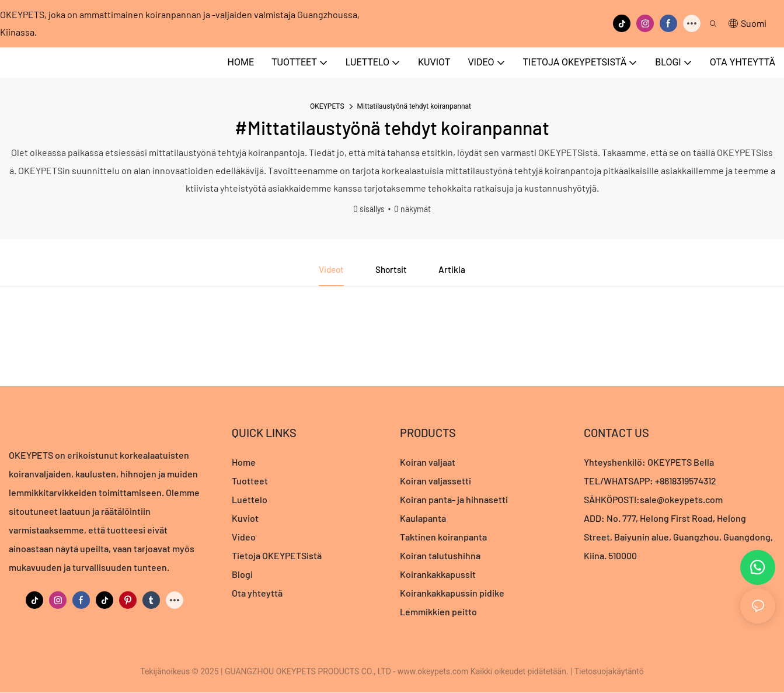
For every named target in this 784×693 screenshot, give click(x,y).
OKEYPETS (327, 106)
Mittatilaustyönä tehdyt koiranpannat (414, 106)
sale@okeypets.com (681, 499)
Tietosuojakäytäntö (609, 672)
